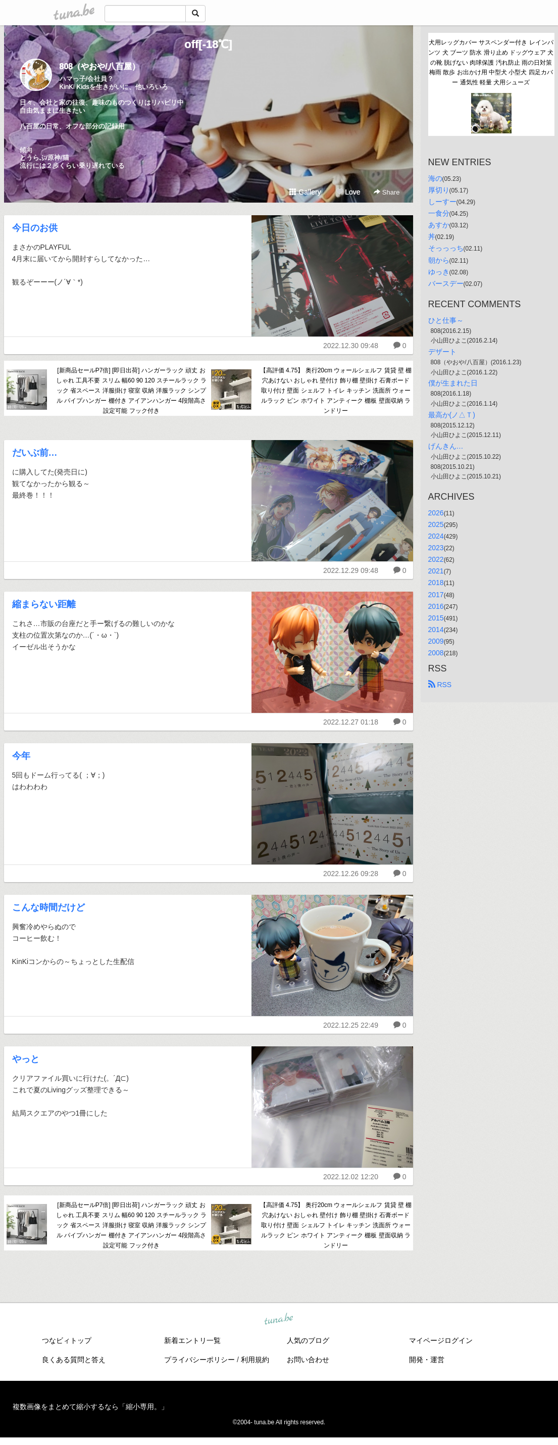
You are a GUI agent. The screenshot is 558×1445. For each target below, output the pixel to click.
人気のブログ (308, 1340)
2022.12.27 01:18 (350, 722)
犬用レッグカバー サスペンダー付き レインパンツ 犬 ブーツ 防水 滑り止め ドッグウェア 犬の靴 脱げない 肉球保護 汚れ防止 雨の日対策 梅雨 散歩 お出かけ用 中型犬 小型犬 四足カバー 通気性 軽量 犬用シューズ (490, 62)
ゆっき (438, 272)
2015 (436, 618)
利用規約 (255, 1360)
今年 (21, 756)
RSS (440, 685)
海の (435, 178)
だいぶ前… (35, 453)
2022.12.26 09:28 (350, 874)
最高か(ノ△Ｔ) (451, 415)
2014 (436, 629)
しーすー (442, 202)
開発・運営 (426, 1360)
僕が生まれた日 (453, 383)
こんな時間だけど (48, 907)
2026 (436, 513)
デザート (442, 352)
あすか (438, 225)
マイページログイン (441, 1340)
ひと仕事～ (446, 320)
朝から (438, 260)
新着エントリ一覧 (192, 1340)
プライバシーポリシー (199, 1360)
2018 (436, 583)
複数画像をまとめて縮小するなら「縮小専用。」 (90, 1407)
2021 (436, 571)
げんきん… (446, 446)
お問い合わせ (308, 1360)
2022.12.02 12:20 (350, 1177)
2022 (436, 559)
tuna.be (278, 1320)
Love (348, 192)
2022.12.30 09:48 (350, 346)
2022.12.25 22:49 (350, 1025)
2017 (436, 595)
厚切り (438, 190)
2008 (436, 653)
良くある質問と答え (74, 1360)
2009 (436, 641)
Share (386, 192)
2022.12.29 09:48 (350, 570)
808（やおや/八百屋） (100, 66)
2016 (436, 606)
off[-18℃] (208, 44)
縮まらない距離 (44, 604)
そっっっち (446, 248)
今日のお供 (35, 228)
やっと (25, 1059)
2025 (436, 524)
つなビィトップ (66, 1340)
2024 (436, 536)
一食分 (438, 213)
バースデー (446, 283)
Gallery (305, 192)
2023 (436, 548)
